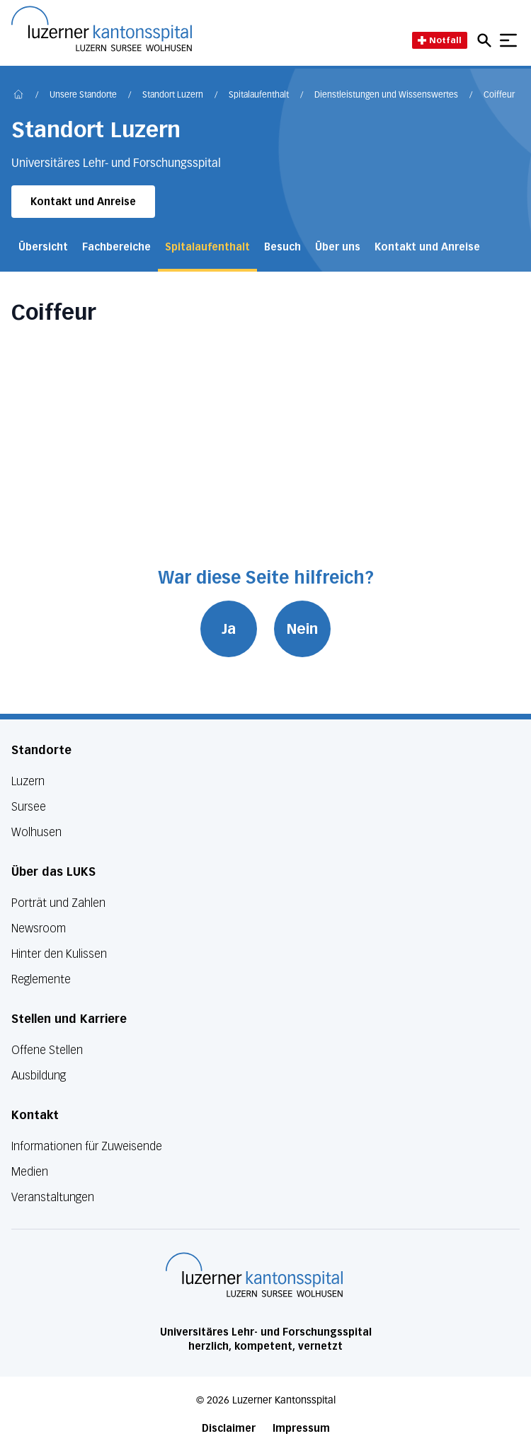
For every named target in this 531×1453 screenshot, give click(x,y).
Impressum (301, 1429)
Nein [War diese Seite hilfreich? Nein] (302, 628)
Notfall (440, 40)
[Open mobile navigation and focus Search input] (486, 40)
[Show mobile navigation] (508, 40)
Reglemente (41, 979)
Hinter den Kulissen (59, 954)
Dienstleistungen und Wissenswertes (386, 95)
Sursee (28, 807)
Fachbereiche (116, 247)
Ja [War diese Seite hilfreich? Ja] (229, 628)
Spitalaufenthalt (259, 95)
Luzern (28, 781)
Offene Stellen (47, 1050)
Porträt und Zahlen (58, 903)
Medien (29, 1172)
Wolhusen (36, 832)
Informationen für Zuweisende (86, 1146)
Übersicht (43, 247)
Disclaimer (229, 1429)
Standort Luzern (172, 95)
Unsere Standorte (83, 95)
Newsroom (38, 928)
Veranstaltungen (52, 1197)
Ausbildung (38, 1075)
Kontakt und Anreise (83, 202)
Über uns (337, 247)
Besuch (282, 247)
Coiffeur (499, 95)
